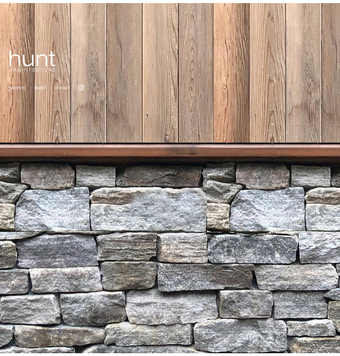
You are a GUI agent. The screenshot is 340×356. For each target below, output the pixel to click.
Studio (40, 87)
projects (17, 87)
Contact (62, 87)
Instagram (81, 87)
